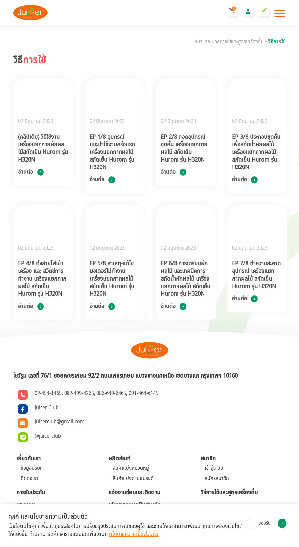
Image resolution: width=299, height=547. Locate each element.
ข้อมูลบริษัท (32, 468)
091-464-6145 (143, 393)
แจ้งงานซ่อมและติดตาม (134, 492)
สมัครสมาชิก (217, 478)
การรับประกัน (30, 492)
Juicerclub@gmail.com (59, 422)
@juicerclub (48, 436)
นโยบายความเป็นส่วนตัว (134, 534)
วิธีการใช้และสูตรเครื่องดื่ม (239, 42)
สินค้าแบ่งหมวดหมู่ (131, 468)
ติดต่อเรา (29, 478)
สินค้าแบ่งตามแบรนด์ (133, 478)
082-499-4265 (79, 393)
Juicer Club (47, 407)
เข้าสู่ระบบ (214, 468)
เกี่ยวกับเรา (28, 458)
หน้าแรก (202, 42)
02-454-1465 (48, 393)
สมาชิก (208, 458)
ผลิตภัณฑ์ (119, 458)
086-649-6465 (111, 393)
